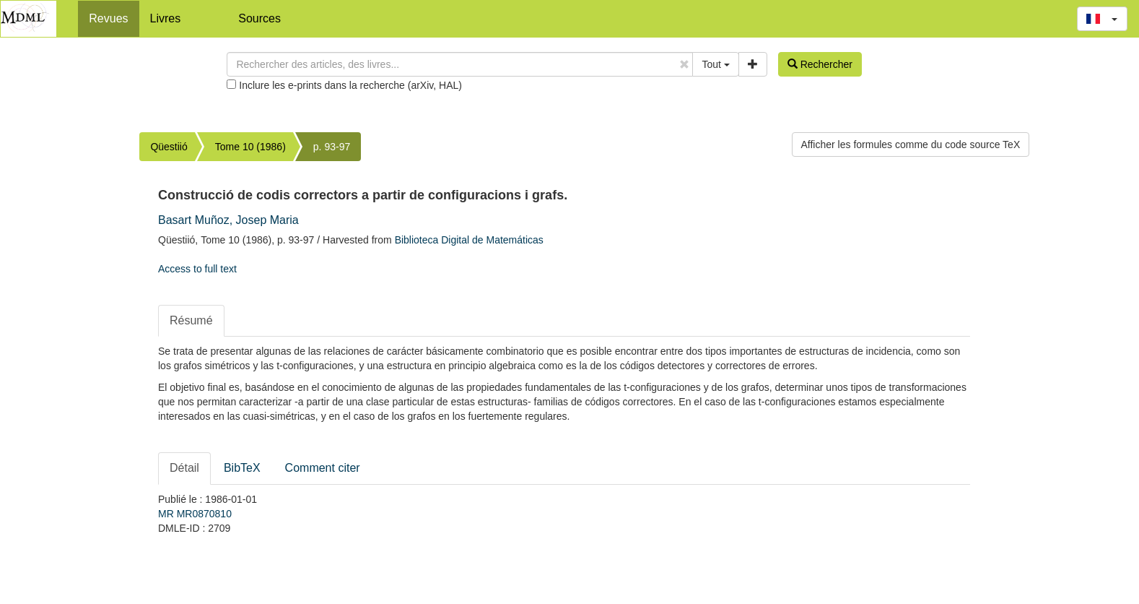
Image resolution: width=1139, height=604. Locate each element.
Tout (715, 64)
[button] (1102, 19)
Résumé (191, 320)
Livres (165, 18)
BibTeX (242, 468)
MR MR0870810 (195, 513)
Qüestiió (168, 146)
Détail (184, 468)
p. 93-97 (331, 146)
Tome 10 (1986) (250, 146)
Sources (259, 18)
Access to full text (197, 269)
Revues (108, 18)
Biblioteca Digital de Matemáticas (469, 240)
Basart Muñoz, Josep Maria (228, 220)
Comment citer (322, 468)
